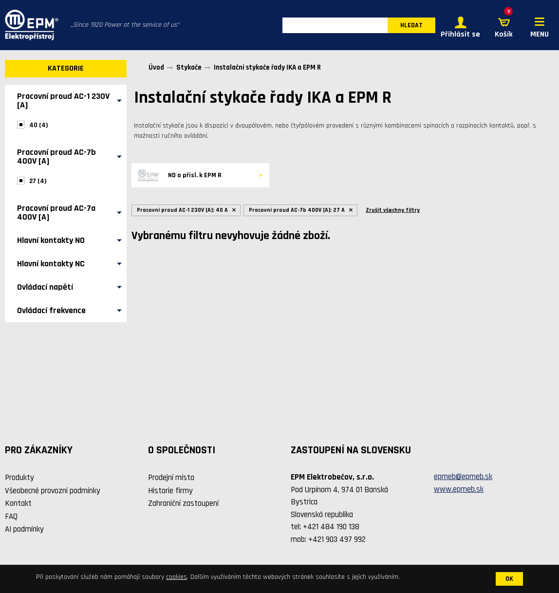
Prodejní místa (171, 477)
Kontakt (18, 503)
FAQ (11, 516)
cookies (176, 577)
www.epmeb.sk (459, 489)
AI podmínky (24, 529)
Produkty (19, 477)
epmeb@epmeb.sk (463, 476)
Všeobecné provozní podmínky (52, 490)
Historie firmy (170, 490)
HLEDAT (411, 25)
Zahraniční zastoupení (183, 503)
